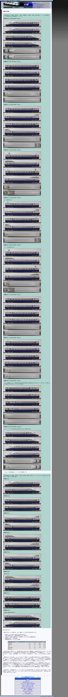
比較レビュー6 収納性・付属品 (28, 690)
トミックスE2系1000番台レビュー (27, 693)
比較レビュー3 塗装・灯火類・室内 (37, 6)
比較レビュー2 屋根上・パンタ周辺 (37, 5)
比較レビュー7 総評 (28, 692)
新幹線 (8, 0)
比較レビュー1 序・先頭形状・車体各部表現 (39, 4)
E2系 (10, 0)
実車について (28, 680)
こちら (16, 639)
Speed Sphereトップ (3, 0)
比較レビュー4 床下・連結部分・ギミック (38, 7)
